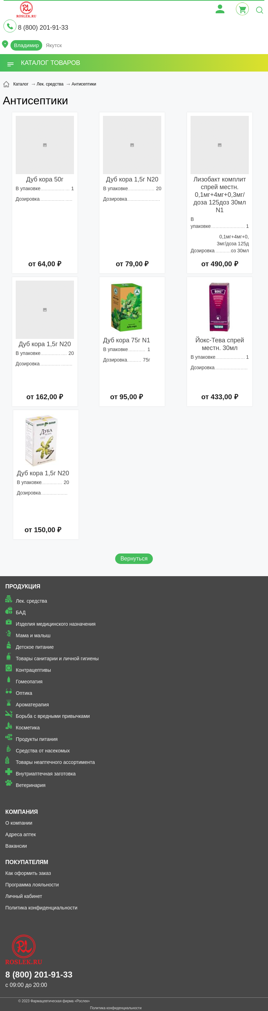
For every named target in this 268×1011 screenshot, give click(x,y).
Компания (21, 812)
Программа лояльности (32, 884)
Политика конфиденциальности (41, 907)
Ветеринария (30, 785)
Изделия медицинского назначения (56, 624)
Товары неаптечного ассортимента (55, 762)
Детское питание (35, 647)
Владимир (26, 45)
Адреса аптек (20, 834)
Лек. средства (31, 601)
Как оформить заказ (28, 873)
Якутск (54, 45)
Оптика (24, 693)
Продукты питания (37, 739)
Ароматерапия (32, 704)
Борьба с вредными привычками (53, 716)
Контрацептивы (33, 670)
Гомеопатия (29, 681)
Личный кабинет (23, 896)
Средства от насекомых (43, 750)
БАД (20, 612)
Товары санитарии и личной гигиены (57, 658)
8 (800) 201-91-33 (43, 27)
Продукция (22, 586)
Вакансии (16, 846)
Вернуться (134, 559)
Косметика (27, 727)
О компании (18, 823)
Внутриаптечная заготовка (46, 773)
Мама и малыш (33, 635)
